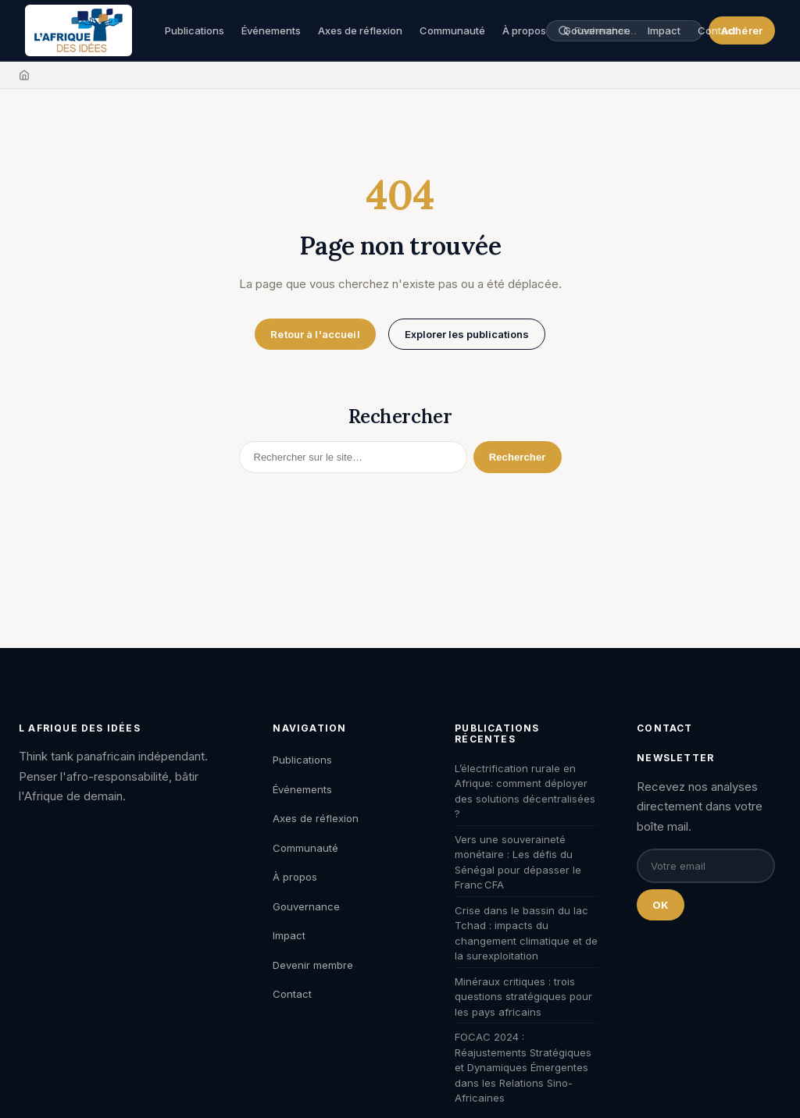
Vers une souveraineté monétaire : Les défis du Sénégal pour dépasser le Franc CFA (518, 862)
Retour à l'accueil (314, 334)
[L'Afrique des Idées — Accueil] (78, 30)
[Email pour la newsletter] (706, 866)
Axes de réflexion (360, 30)
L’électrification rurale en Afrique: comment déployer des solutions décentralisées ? (525, 791)
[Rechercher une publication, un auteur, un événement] (632, 31)
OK (660, 905)
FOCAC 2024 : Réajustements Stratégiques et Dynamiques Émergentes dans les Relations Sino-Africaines (523, 1067)
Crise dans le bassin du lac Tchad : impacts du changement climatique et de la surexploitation (526, 933)
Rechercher (517, 457)
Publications (194, 30)
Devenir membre (313, 965)
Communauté (452, 30)
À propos (524, 30)
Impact (289, 935)
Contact (717, 30)
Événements (271, 30)
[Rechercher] (353, 457)
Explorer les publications (467, 334)
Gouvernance (306, 906)
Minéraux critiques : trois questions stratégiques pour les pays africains (523, 996)
